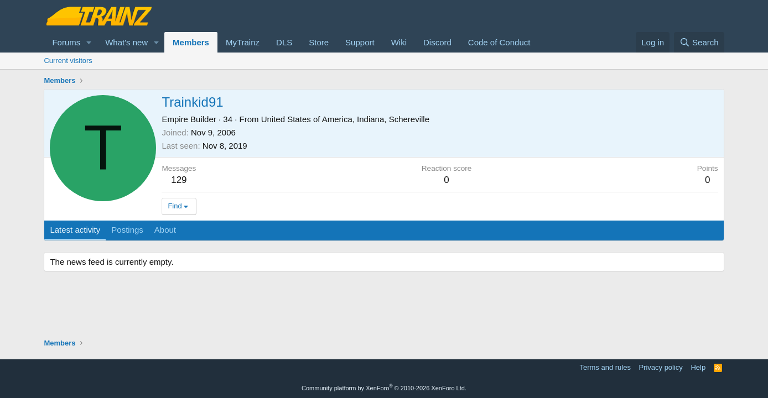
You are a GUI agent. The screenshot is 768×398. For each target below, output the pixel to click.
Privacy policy (660, 367)
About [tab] (165, 229)
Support (360, 42)
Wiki (399, 42)
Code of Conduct (499, 42)
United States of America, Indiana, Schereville (345, 119)
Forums (66, 42)
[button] (89, 42)
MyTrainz (243, 42)
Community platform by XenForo (384, 388)
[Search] (699, 42)
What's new (126, 42)
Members (191, 42)
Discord (437, 42)
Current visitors (68, 60)
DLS (284, 42)
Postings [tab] (127, 229)
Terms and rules (604, 367)
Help (698, 367)
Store (319, 42)
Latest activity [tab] (75, 229)
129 (178, 180)
